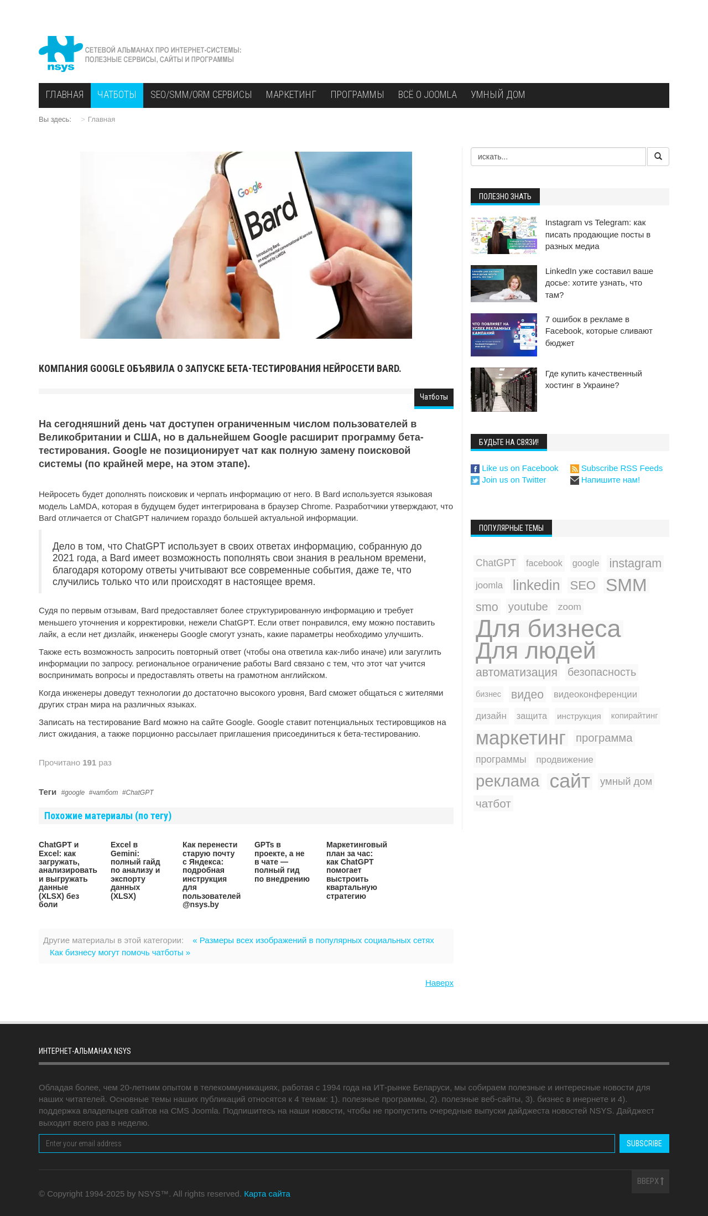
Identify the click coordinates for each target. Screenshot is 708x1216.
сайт (569, 781)
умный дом (626, 781)
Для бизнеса (548, 628)
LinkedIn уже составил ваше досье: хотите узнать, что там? (599, 282)
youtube (528, 607)
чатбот (105, 792)
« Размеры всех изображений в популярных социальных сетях (313, 940)
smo (487, 607)
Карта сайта (267, 1193)
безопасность (602, 672)
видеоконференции (595, 694)
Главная (101, 119)
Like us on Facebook (515, 468)
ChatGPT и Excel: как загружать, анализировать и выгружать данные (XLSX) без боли (68, 874)
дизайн (491, 716)
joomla (489, 585)
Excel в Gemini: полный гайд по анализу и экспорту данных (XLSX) (135, 870)
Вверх (650, 1181)
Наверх (439, 982)
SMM (626, 585)
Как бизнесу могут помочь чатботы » (120, 952)
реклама (507, 781)
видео (527, 694)
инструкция (579, 716)
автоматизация (517, 672)
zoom (569, 607)
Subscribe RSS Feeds (616, 468)
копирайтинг (634, 715)
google (75, 792)
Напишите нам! (605, 479)
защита (532, 716)
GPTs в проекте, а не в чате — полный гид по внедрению (282, 861)
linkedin (536, 585)
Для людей (536, 651)
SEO (583, 585)
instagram (635, 563)
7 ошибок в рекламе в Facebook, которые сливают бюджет (599, 331)
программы (501, 759)
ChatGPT (140, 792)
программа (604, 738)
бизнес (488, 694)
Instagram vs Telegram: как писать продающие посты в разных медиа (598, 234)
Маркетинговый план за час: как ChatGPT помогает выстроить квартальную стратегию (356, 870)
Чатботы (434, 396)
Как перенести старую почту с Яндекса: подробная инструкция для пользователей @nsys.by (212, 874)
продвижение (565, 759)
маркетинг (521, 738)
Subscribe (644, 1143)
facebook (544, 563)
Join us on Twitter (508, 479)
